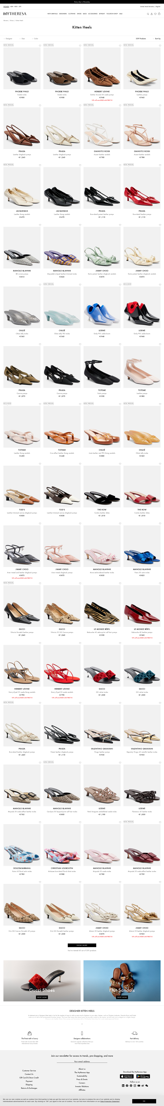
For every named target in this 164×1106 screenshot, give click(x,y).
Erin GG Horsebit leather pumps (62, 931)
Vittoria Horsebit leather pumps (22, 632)
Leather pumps (142, 95)
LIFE (20, 6)
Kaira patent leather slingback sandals (102, 274)
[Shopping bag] (159, 13)
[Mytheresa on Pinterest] (131, 1085)
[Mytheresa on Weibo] (142, 1085)
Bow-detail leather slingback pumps (22, 752)
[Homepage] (14, 13)
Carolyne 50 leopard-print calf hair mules (62, 812)
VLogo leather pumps (102, 752)
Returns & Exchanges (29, 1088)
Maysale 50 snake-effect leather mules (22, 812)
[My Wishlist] (155, 14)
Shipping (29, 1084)
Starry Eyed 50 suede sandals (62, 692)
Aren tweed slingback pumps (61, 572)
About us (82, 1069)
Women (6, 6)
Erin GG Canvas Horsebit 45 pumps (22, 931)
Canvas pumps (22, 393)
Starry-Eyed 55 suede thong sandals (22, 692)
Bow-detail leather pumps (142, 214)
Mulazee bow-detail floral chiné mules (62, 871)
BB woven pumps (22, 274)
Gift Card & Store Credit (29, 1077)
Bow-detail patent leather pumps (102, 214)
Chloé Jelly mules (22, 334)
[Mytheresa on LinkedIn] (123, 1085)
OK (144, 1101)
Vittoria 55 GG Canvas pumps (62, 632)
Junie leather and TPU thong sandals (102, 453)
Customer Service (29, 1070)
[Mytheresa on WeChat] (146, 1085)
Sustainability (82, 1076)
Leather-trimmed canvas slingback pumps (22, 513)
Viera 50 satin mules (142, 572)
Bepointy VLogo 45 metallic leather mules (142, 752)
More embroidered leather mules (102, 572)
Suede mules (21, 95)
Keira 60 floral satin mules (22, 871)
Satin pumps (101, 393)
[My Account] (151, 14)
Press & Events (82, 1079)
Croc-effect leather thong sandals (62, 453)
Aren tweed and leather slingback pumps (22, 572)
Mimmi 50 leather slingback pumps (102, 931)
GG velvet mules (102, 692)
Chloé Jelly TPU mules (62, 334)
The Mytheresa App (82, 1072)
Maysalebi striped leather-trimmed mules (62, 274)
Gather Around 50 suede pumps (102, 95)
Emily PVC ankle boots (102, 334)
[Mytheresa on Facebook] (127, 1085)
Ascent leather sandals (102, 154)
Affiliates (82, 1090)
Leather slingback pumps (22, 154)
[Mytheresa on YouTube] (138, 1085)
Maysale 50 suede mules (102, 871)
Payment (29, 1081)
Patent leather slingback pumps (62, 752)
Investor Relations (82, 1086)
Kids (16, 6)
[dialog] (82, 1100)
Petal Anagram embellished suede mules (102, 812)
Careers (82, 1082)
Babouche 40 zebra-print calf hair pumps (102, 632)
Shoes (12, 20)
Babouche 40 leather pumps (142, 632)
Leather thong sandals (22, 214)
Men (11, 6)
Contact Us (29, 1074)
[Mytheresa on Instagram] (134, 1085)
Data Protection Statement (109, 1101)
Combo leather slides (102, 513)
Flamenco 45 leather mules (142, 812)
